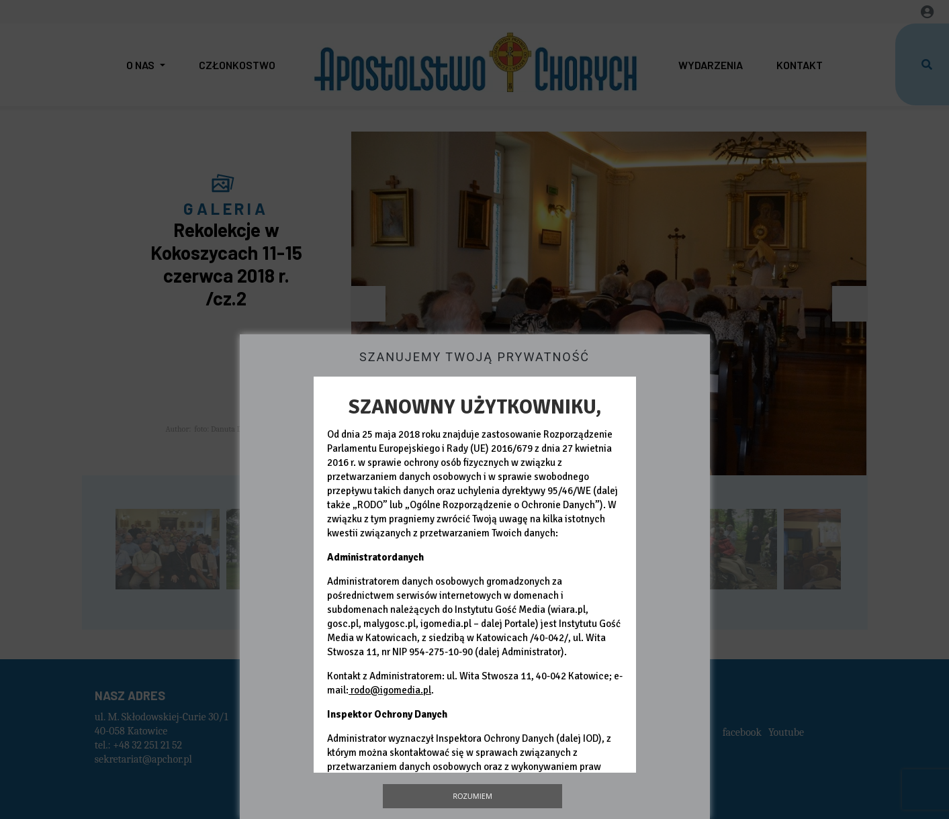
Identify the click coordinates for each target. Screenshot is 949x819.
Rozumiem (472, 796)
